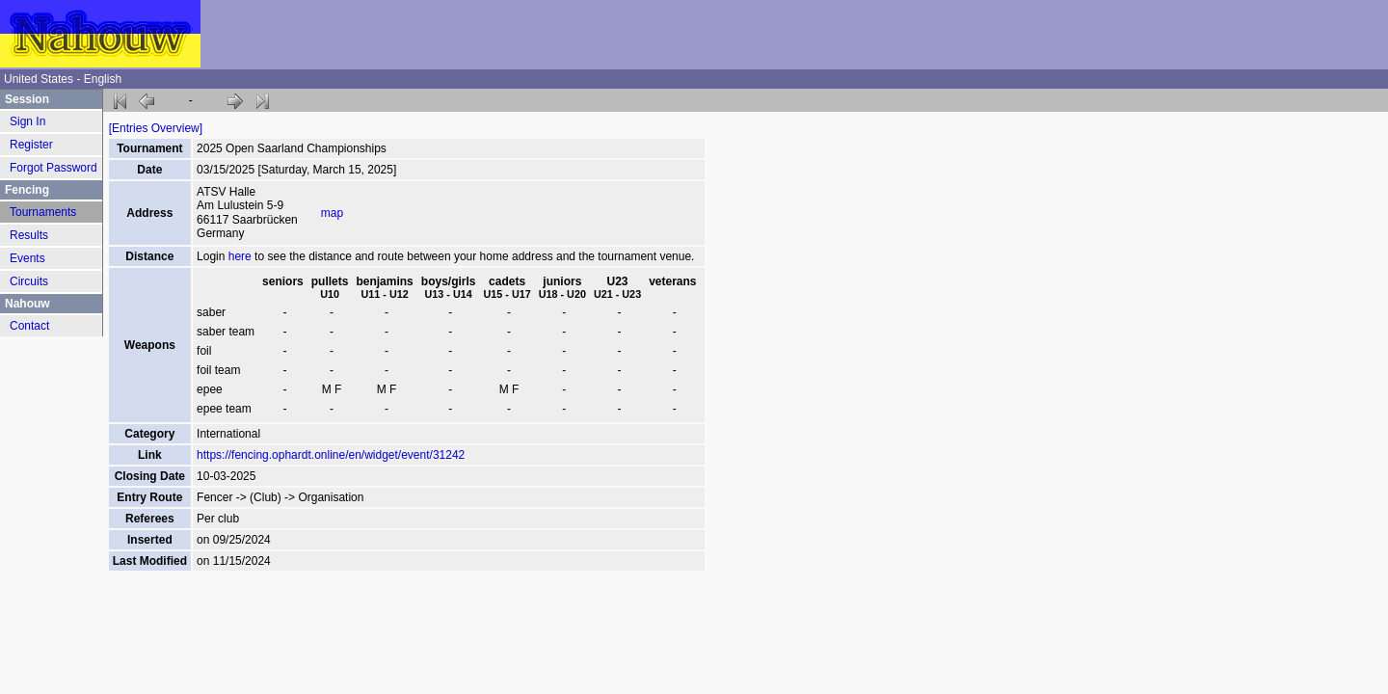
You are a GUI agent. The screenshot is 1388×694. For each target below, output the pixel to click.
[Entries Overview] (155, 128)
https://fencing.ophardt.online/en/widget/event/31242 (331, 455)
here (240, 256)
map (332, 213)
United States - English (62, 79)
